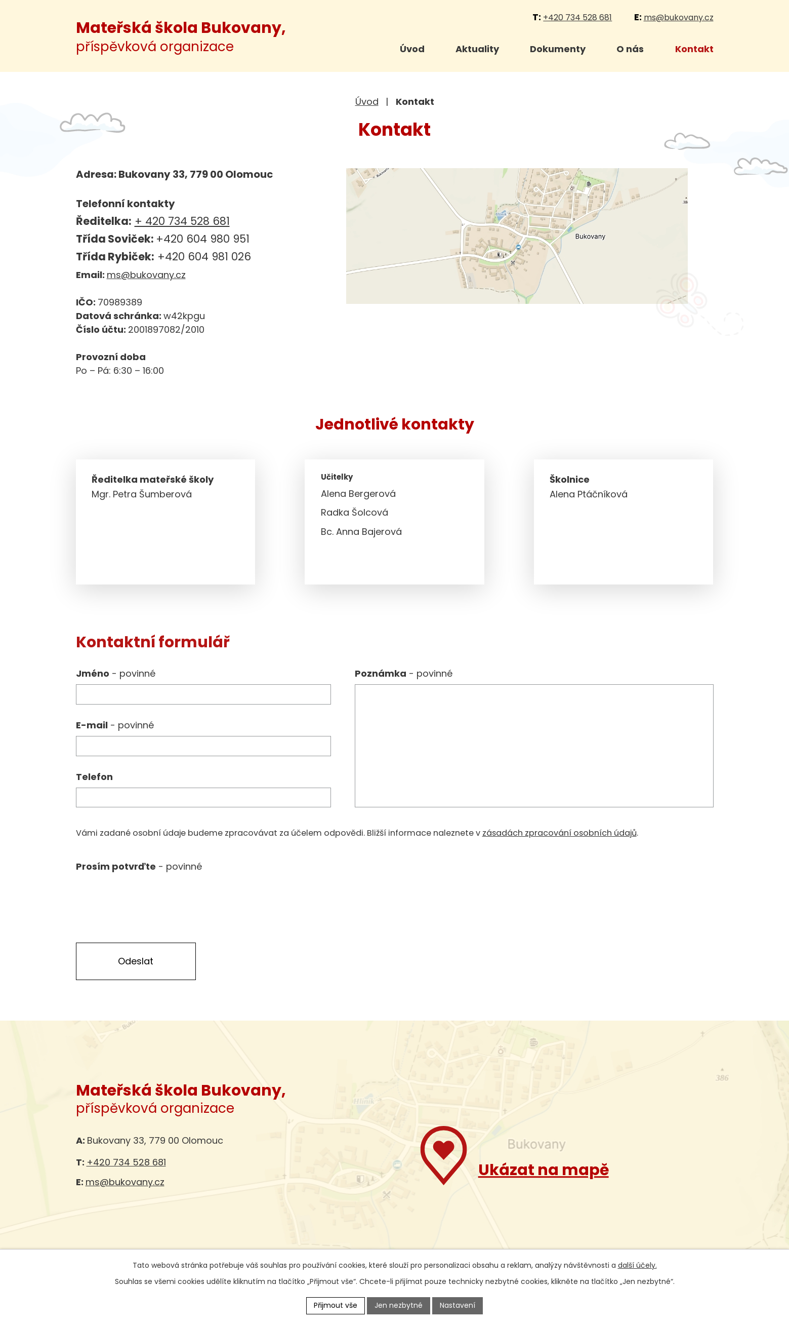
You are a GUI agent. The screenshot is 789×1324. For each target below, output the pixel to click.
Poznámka (403, 673)
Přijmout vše (335, 1305)
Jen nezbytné (399, 1305)
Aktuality (477, 49)
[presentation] (153, 897)
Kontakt (694, 49)
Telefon (94, 776)
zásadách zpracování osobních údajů (559, 833)
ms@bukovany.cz (679, 17)
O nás (630, 49)
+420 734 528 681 (577, 17)
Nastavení (457, 1305)
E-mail (115, 725)
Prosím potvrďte (139, 866)
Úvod (412, 49)
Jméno (115, 673)
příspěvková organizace (181, 37)
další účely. (637, 1265)
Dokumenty (558, 49)
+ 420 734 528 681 (182, 221)
